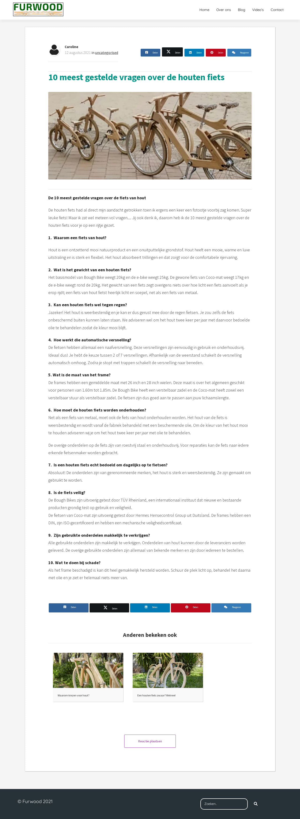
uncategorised (106, 52)
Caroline (71, 47)
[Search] (255, 804)
